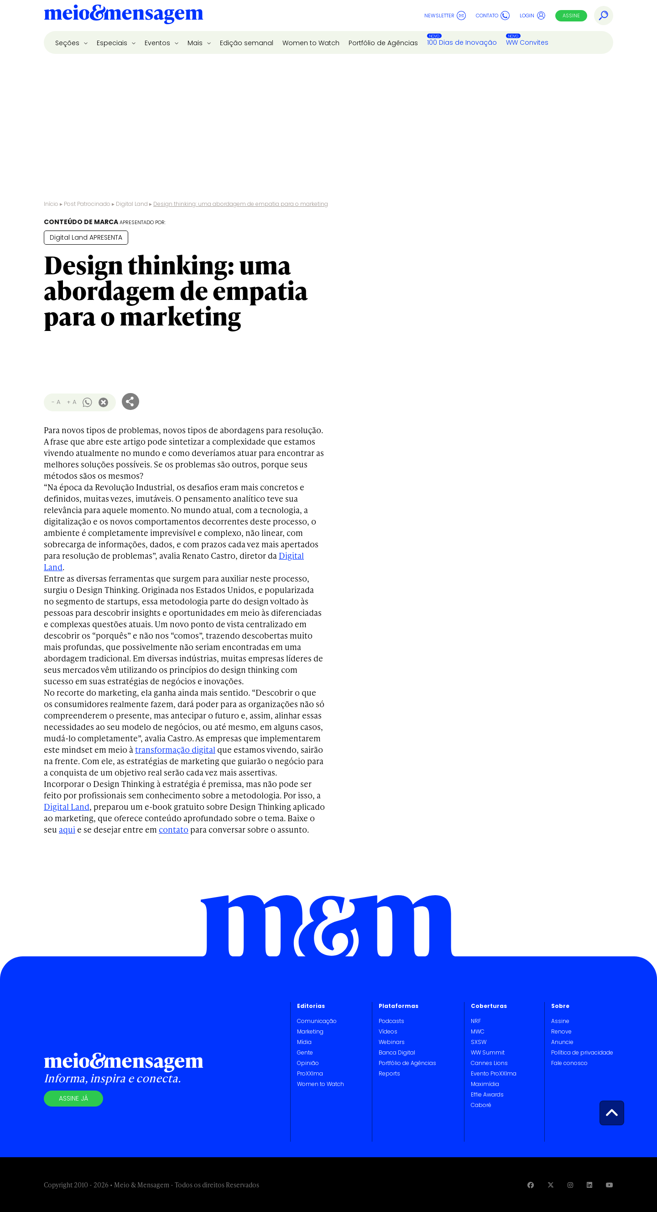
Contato (493, 15)
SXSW (478, 1042)
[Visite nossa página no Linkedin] (589, 1185)
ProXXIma (310, 1073)
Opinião (308, 1063)
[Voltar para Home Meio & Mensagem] (123, 15)
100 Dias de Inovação (462, 42)
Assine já (73, 1098)
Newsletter (445, 15)
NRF (476, 1021)
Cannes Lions (489, 1063)
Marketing (310, 1031)
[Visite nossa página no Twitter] (551, 1185)
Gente (305, 1052)
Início (51, 204)
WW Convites (527, 42)
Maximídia (485, 1084)
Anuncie (562, 1042)
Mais (196, 42)
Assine (571, 15)
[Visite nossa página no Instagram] (570, 1185)
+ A (71, 402)
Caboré (481, 1105)
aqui (67, 829)
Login (533, 15)
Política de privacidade (582, 1052)
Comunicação (317, 1021)
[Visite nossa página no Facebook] (530, 1185)
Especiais (113, 42)
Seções (68, 42)
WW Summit (488, 1052)
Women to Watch (310, 42)
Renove (561, 1031)
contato (173, 829)
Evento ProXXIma (493, 1073)
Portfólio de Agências (383, 42)
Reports (389, 1073)
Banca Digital (397, 1052)
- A (56, 402)
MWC (478, 1031)
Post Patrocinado (87, 204)
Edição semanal (246, 42)
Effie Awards (487, 1094)
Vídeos (388, 1031)
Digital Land (132, 204)
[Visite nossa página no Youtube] (609, 1185)
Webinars (392, 1042)
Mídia (304, 1042)
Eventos (158, 42)
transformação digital (175, 749)
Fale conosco (569, 1063)
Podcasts (391, 1021)
